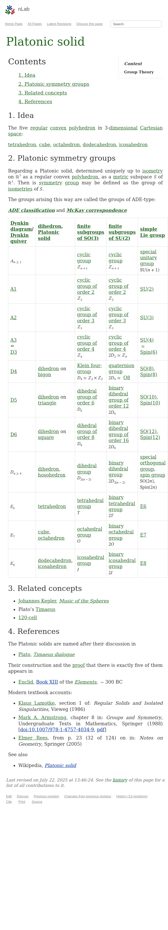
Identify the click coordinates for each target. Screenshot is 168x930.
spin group (152, 475)
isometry (152, 171)
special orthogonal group (153, 463)
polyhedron (82, 128)
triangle (47, 403)
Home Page (14, 24)
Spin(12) (150, 437)
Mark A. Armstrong (42, 717)
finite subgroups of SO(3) (90, 232)
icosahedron (133, 144)
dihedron (49, 226)
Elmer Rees (32, 737)
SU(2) (147, 289)
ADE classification (31, 210)
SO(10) (148, 397)
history (120, 780)
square (46, 437)
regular (38, 128)
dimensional (123, 128)
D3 (13, 352)
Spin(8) (148, 374)
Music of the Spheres (84, 601)
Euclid (25, 682)
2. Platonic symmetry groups (53, 84)
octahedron (66, 144)
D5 (13, 400)
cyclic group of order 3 (87, 314)
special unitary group (148, 257)
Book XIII (47, 682)
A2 (13, 317)
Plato (24, 654)
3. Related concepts (42, 93)
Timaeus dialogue (54, 654)
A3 (13, 340)
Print (21, 802)
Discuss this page (89, 24)
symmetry (50, 182)
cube (44, 144)
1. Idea (26, 75)
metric (120, 176)
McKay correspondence (96, 210)
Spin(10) (150, 403)
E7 (143, 535)
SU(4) (147, 340)
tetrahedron (22, 144)
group (72, 182)
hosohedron (51, 475)
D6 (13, 434)
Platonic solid (60, 765)
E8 (143, 563)
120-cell (27, 617)
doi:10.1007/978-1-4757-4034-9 (57, 729)
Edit (9, 796)
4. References (35, 101)
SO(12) (148, 431)
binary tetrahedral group (121, 503)
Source (37, 802)
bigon (44, 374)
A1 (13, 289)
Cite (9, 802)
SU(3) (147, 317)
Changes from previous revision (87, 796)
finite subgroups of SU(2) (122, 232)
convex (58, 128)
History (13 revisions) (131, 796)
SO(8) (147, 368)
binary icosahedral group (122, 560)
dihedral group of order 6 (87, 397)
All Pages (35, 24)
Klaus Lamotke (36, 703)
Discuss (23, 796)
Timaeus (45, 609)
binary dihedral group (118, 469)
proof (78, 665)
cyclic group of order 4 (87, 343)
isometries (20, 189)
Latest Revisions (59, 24)
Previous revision (46, 796)
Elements (85, 682)
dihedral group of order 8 (87, 431)
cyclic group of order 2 (87, 286)
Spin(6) (148, 352)
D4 (13, 371)
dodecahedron (99, 144)
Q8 (126, 377)
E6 (143, 506)
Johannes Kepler (37, 601)
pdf (101, 729)
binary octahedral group (121, 532)
